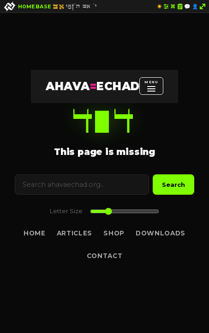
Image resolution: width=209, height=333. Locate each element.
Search (173, 184)
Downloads (160, 233)
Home (35, 233)
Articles (74, 233)
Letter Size (66, 211)
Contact (105, 255)
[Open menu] (151, 86)
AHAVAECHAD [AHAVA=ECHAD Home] (92, 86)
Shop (114, 233)
